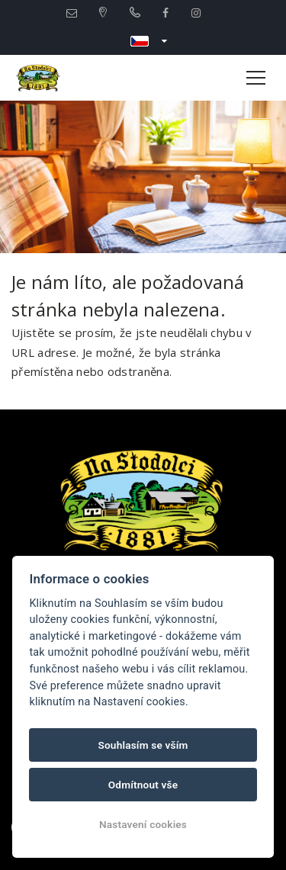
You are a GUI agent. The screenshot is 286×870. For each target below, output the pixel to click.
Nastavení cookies (143, 824)
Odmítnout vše (143, 785)
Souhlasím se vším (143, 745)
